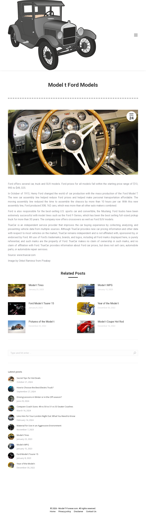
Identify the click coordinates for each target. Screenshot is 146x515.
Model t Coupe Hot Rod (111, 321)
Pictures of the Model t (41, 321)
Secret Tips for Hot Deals (29, 378)
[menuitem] (52, 511)
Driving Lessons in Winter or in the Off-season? (39, 397)
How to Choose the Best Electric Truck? (35, 387)
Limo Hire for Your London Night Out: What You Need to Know (46, 416)
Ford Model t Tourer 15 (41, 303)
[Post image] (16, 290)
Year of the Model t (108, 303)
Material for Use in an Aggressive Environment (39, 425)
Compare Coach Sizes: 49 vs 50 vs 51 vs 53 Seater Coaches (45, 406)
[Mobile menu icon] (136, 35)
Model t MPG (105, 285)
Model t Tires (36, 285)
